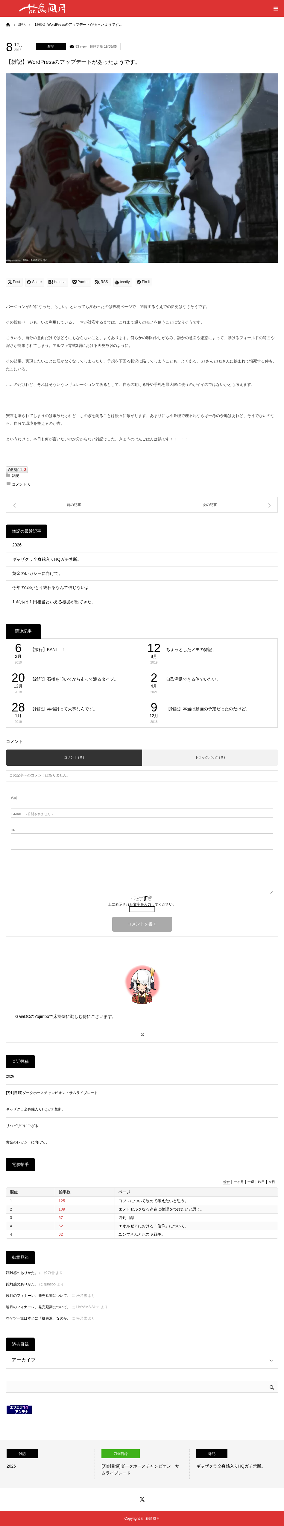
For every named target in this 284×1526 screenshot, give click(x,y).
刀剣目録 (126, 1217)
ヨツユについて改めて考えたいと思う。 (154, 1201)
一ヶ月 (239, 1182)
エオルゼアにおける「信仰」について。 (154, 1226)
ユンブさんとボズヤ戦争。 (142, 1234)
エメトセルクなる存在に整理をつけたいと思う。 (161, 1209)
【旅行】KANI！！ (47, 649)
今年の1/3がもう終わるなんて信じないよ (50, 587)
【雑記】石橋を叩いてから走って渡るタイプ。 (74, 679)
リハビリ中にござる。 (24, 1126)
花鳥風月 (152, 1518)
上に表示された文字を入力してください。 (142, 904)
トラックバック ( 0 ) (210, 757)
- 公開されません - (32, 814)
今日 (271, 1182)
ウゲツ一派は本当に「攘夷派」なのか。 (38, 1318)
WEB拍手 (17, 470)
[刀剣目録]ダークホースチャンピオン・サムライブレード (52, 1093)
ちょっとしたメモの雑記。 (191, 649)
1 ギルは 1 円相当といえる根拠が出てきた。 (54, 601)
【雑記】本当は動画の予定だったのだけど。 (208, 708)
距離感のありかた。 (22, 1273)
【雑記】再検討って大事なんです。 (63, 708)
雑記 (51, 46)
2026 (17, 545)
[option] (47, 1464)
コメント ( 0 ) (74, 757)
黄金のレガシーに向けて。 (37, 573)
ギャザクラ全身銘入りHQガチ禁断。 (46, 559)
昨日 (261, 1182)
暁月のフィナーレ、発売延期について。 (38, 1296)
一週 (250, 1182)
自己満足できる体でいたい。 (193, 679)
